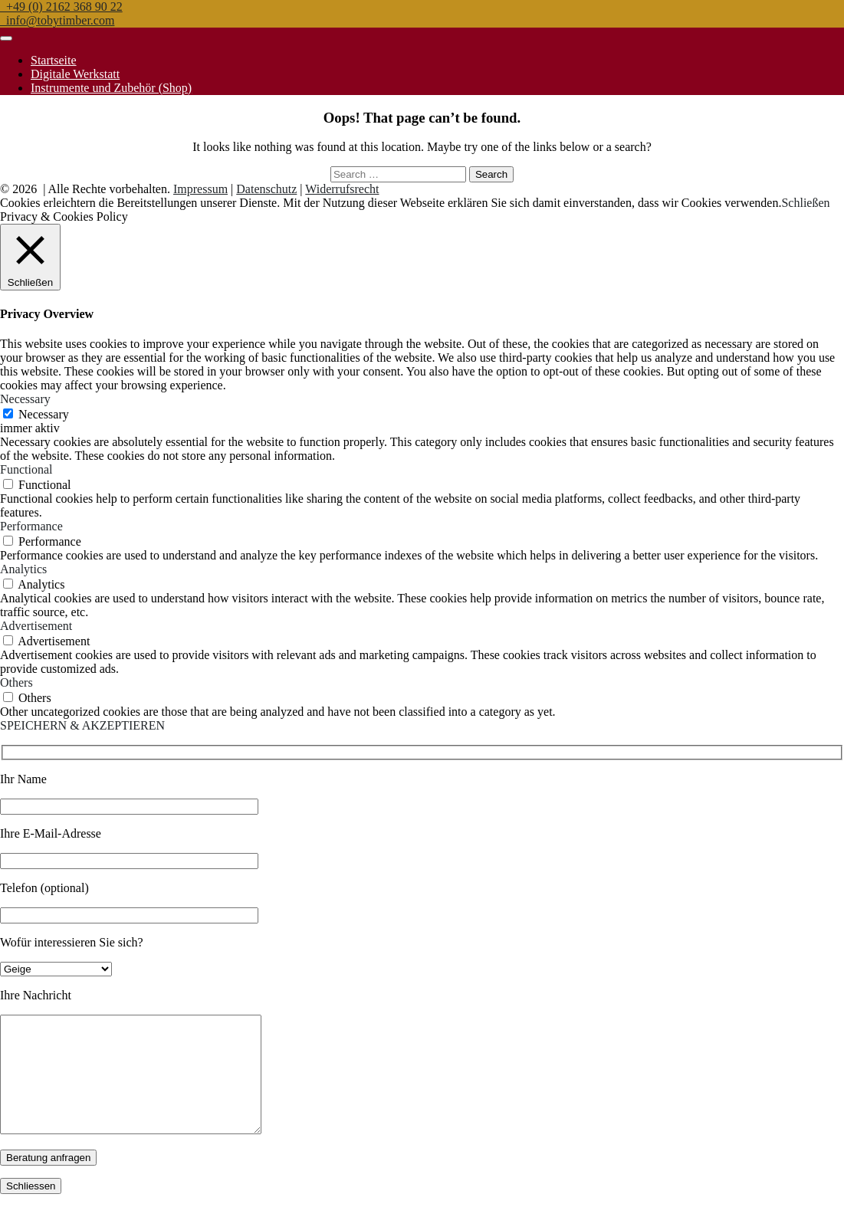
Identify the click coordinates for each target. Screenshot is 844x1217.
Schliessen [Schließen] (30, 1209)
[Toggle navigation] (6, 38)
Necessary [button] (25, 398)
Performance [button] (31, 526)
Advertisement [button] (36, 625)
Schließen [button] (805, 202)
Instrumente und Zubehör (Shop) (111, 87)
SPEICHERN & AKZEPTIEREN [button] (82, 725)
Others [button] (16, 682)
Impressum (200, 188)
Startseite (54, 60)
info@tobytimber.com (57, 20)
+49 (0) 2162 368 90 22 (61, 6)
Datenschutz (266, 188)
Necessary (43, 414)
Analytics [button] (23, 569)
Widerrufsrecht (342, 188)
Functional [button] (26, 469)
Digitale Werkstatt (75, 73)
